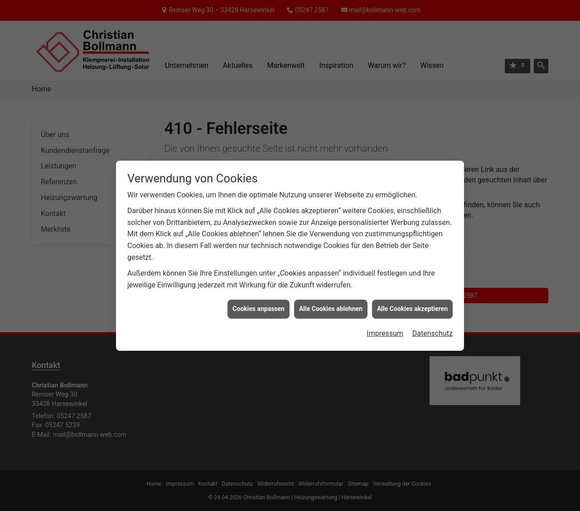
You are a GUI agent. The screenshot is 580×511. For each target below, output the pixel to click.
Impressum (385, 324)
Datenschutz (432, 324)
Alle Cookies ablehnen (330, 300)
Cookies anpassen (258, 300)
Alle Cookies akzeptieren (412, 300)
